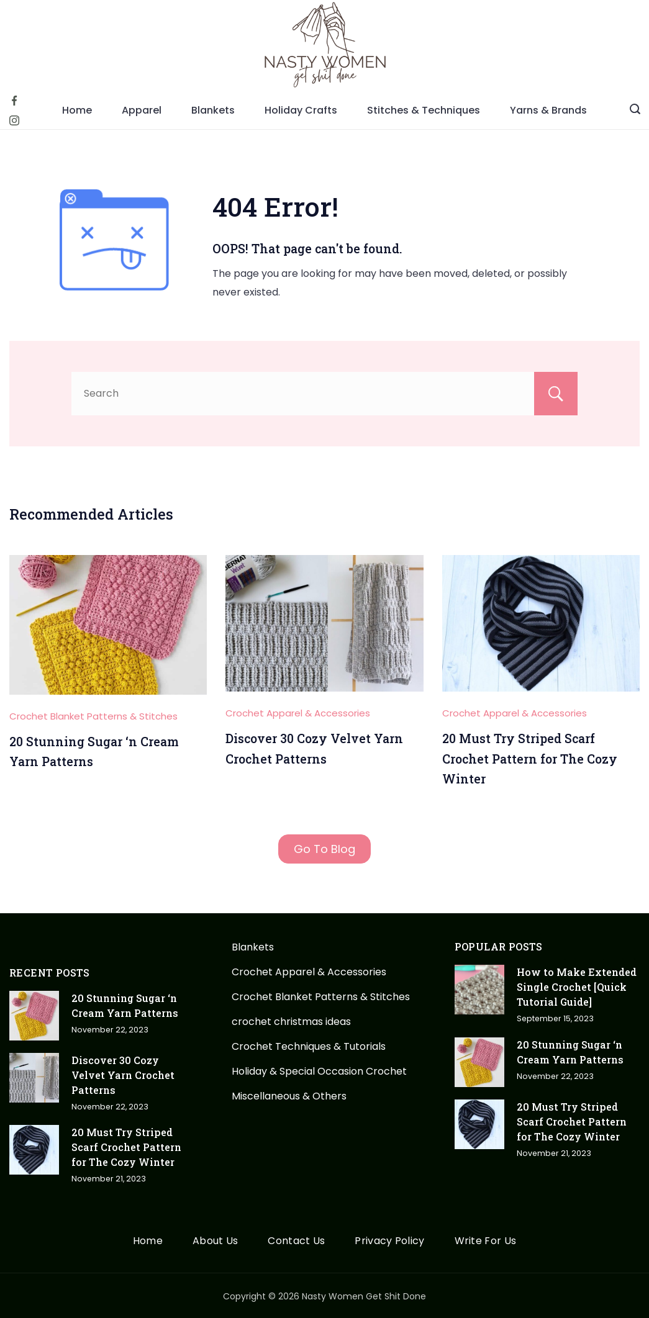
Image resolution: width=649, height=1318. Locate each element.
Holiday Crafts (301, 110)
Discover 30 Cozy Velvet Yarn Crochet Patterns (123, 1075)
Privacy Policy (389, 1241)
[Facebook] (14, 101)
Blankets (213, 110)
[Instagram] (14, 120)
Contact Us (296, 1241)
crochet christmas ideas (291, 1021)
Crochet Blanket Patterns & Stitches (93, 716)
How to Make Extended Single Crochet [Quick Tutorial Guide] (577, 986)
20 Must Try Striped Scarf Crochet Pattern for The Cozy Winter (529, 759)
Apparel (141, 110)
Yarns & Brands (548, 110)
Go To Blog (324, 849)
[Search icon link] (635, 110)
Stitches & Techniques (423, 110)
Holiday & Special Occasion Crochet (319, 1071)
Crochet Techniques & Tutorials (309, 1046)
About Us (215, 1241)
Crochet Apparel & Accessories (297, 713)
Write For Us (486, 1241)
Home (77, 110)
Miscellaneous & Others (289, 1096)
